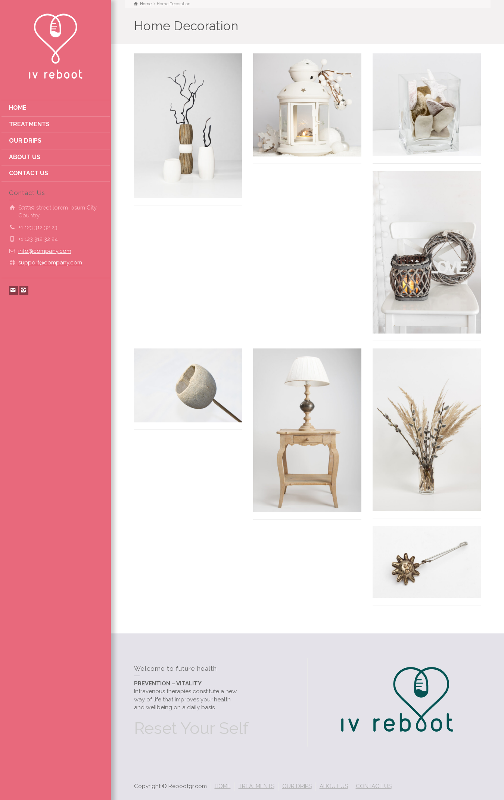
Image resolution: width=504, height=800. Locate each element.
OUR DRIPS (25, 140)
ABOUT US (24, 157)
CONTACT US (28, 173)
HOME (18, 107)
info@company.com (44, 251)
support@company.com (50, 262)
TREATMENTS (29, 124)
